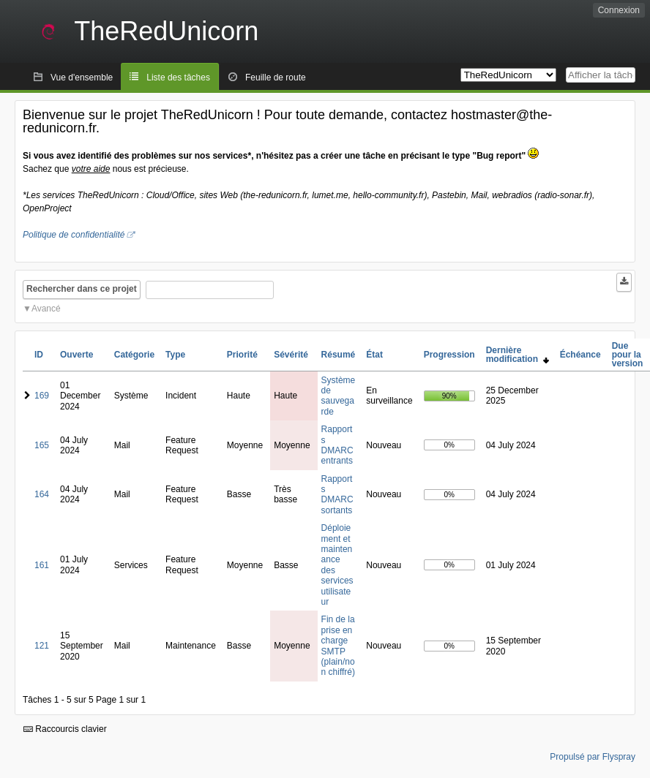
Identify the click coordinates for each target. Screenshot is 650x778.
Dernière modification (517, 354)
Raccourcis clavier (65, 729)
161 (41, 565)
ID (38, 355)
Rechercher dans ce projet (81, 289)
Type (175, 355)
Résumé (338, 355)
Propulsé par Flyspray (592, 757)
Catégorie (134, 355)
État (374, 355)
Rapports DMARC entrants (337, 445)
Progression (449, 355)
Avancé (46, 308)
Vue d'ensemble (82, 77)
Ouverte (76, 355)
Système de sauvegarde (338, 396)
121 (41, 646)
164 (41, 494)
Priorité (242, 355)
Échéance (580, 355)
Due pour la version (627, 355)
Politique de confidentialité (73, 235)
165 (41, 445)
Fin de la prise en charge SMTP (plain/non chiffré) (338, 645)
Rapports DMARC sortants (337, 494)
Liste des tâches (178, 77)
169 (41, 395)
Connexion (619, 10)
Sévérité (291, 355)
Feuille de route (275, 77)
